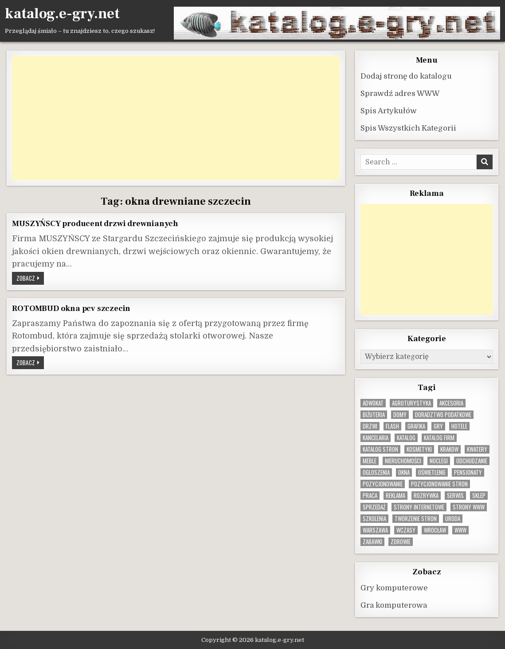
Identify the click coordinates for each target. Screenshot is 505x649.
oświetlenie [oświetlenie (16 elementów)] (432, 472)
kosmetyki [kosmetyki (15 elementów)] (419, 449)
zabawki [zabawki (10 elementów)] (372, 541)
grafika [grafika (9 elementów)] (416, 426)
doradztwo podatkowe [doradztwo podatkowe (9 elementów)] (443, 414)
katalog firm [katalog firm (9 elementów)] (439, 437)
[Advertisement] (175, 118)
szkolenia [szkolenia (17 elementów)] (374, 518)
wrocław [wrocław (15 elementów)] (435, 530)
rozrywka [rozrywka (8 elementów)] (426, 495)
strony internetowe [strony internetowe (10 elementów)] (419, 506)
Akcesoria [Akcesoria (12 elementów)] (451, 402)
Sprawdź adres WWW (399, 93)
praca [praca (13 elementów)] (370, 495)
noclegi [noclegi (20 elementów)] (439, 460)
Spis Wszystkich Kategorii (408, 127)
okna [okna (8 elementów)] (404, 472)
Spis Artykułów (388, 110)
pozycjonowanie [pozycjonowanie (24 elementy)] (383, 483)
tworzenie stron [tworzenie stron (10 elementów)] (416, 518)
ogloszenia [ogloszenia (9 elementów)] (376, 472)
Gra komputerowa (393, 605)
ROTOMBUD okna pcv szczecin (71, 308)
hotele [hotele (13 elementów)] (459, 426)
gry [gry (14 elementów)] (438, 426)
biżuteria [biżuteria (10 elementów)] (374, 414)
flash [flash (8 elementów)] (392, 426)
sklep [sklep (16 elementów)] (478, 495)
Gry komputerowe (394, 587)
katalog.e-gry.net (62, 13)
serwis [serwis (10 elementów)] (455, 495)
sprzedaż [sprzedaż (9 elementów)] (374, 506)
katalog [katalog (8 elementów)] (406, 437)
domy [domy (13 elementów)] (400, 414)
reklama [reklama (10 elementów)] (395, 495)
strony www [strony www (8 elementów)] (469, 506)
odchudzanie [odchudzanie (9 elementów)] (471, 460)
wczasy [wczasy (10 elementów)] (405, 530)
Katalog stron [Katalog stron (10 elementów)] (380, 449)
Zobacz (30, 278)
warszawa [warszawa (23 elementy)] (375, 530)
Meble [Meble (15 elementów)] (369, 460)
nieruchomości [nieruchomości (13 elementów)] (403, 460)
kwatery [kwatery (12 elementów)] (477, 449)
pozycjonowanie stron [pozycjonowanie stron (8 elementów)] (439, 483)
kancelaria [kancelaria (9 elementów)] (375, 437)
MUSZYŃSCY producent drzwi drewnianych (95, 223)
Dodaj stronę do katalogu (406, 76)
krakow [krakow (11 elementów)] (449, 449)
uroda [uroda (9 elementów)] (452, 518)
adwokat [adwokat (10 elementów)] (373, 402)
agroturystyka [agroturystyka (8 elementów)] (411, 402)
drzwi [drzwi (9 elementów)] (370, 426)
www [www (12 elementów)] (460, 530)
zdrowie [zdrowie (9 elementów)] (401, 541)
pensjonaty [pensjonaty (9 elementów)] (468, 472)
